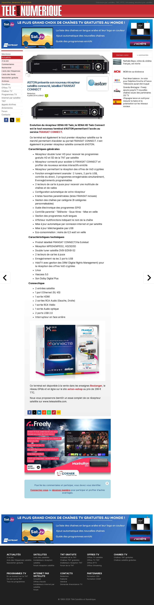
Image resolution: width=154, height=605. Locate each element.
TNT (117, 2)
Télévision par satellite (105, 2)
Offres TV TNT (93, 560)
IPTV (122, 2)
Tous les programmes (16, 582)
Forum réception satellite (43, 565)
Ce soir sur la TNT (14, 579)
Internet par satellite (143, 2)
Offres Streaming (94, 565)
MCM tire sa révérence (133, 72)
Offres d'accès (39, 582)
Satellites (6, 84)
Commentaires (8, 64)
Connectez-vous (39, 490)
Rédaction (64, 576)
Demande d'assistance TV (71, 584)
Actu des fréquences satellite (19, 560)
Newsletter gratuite (10, 78)
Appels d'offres (9, 104)
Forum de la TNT (67, 565)
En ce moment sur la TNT (17, 576)
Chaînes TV (7, 91)
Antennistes (7, 108)
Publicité (63, 579)
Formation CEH (93, 576)
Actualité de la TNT (68, 557)
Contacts (6, 114)
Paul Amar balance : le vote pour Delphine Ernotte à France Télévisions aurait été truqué (137, 81)
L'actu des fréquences (11, 71)
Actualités (6, 57)
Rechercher (6, 67)
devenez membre (61, 490)
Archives (5, 81)
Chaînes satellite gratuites (125, 560)
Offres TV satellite (95, 557)
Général (63, 582)
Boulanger (96, 385)
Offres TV (6, 87)
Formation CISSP (94, 579)
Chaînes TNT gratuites (69, 560)
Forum (4, 111)
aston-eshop (75, 389)
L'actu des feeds (9, 74)
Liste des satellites (41, 557)
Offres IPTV (92, 563)
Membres (6, 54)
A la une (5, 61)
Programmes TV (9, 94)
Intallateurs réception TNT (71, 563)
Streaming (129, 2)
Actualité (37, 579)
